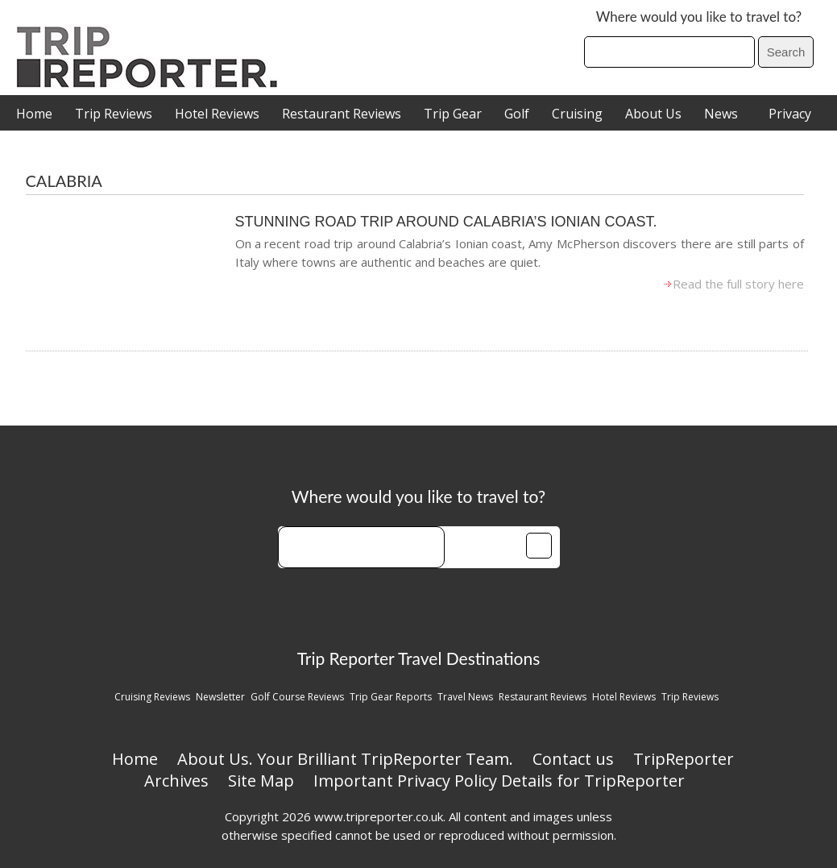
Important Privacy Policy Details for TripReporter (499, 780)
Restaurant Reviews (341, 114)
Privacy (790, 114)
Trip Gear (453, 114)
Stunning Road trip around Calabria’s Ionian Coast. (446, 222)
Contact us (573, 759)
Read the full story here (738, 284)
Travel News (465, 697)
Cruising (577, 114)
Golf (516, 114)
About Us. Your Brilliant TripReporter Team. (345, 759)
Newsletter (220, 697)
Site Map (261, 780)
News (721, 114)
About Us (653, 114)
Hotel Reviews (217, 114)
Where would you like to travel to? (699, 16)
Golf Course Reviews (297, 697)
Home (34, 114)
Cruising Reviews (152, 697)
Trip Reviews (113, 114)
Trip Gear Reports (391, 697)
